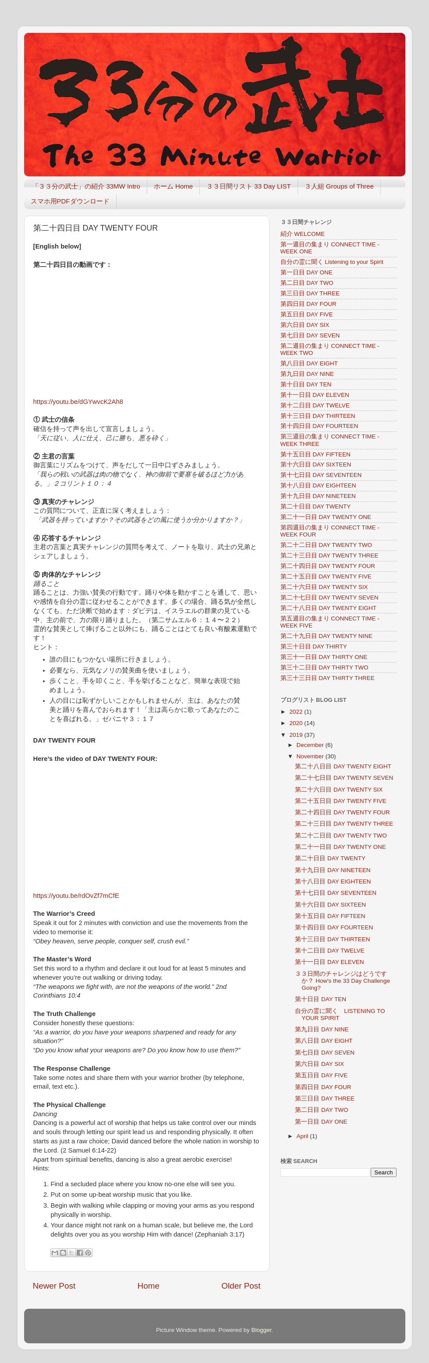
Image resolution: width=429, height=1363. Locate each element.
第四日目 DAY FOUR (308, 304)
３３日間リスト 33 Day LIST (248, 186)
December (311, 745)
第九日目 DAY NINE (307, 374)
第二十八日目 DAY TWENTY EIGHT (328, 608)
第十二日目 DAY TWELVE (315, 405)
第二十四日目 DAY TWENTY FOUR (328, 566)
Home (149, 1285)
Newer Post (54, 1285)
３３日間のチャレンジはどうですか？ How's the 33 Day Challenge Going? (342, 981)
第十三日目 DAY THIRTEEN (317, 416)
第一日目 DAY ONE (306, 272)
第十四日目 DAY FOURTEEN (319, 426)
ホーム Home (173, 186)
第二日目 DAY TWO (306, 283)
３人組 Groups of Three (339, 186)
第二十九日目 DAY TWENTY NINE (326, 636)
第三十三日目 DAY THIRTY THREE (327, 678)
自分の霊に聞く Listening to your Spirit (331, 262)
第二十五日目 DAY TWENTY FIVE (326, 576)
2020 (296, 723)
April (303, 1136)
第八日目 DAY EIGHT (309, 363)
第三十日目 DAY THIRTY (313, 646)
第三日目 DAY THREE (310, 293)
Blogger (262, 1330)
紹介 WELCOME (302, 234)
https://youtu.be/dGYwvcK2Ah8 (78, 401)
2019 (296, 735)
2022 (296, 711)
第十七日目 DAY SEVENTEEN (321, 475)
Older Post (240, 1285)
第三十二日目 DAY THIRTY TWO (324, 667)
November (311, 756)
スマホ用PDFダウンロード (70, 201)
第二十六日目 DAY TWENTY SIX (324, 587)
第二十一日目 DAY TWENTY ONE (326, 517)
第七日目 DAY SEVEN (310, 335)
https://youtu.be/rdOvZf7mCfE (76, 895)
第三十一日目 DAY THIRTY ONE (324, 657)
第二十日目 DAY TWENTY (315, 506)
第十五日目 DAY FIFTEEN (315, 454)
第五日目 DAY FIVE (306, 314)
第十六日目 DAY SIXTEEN (315, 464)
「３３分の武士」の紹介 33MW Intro (86, 186)
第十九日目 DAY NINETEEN (318, 496)
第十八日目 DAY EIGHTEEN (318, 485)
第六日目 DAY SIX (305, 325)
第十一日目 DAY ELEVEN (314, 395)
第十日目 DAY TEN (306, 384)
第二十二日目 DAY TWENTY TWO (326, 545)
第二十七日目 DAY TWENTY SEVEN (329, 597)
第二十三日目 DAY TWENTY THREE (329, 555)
